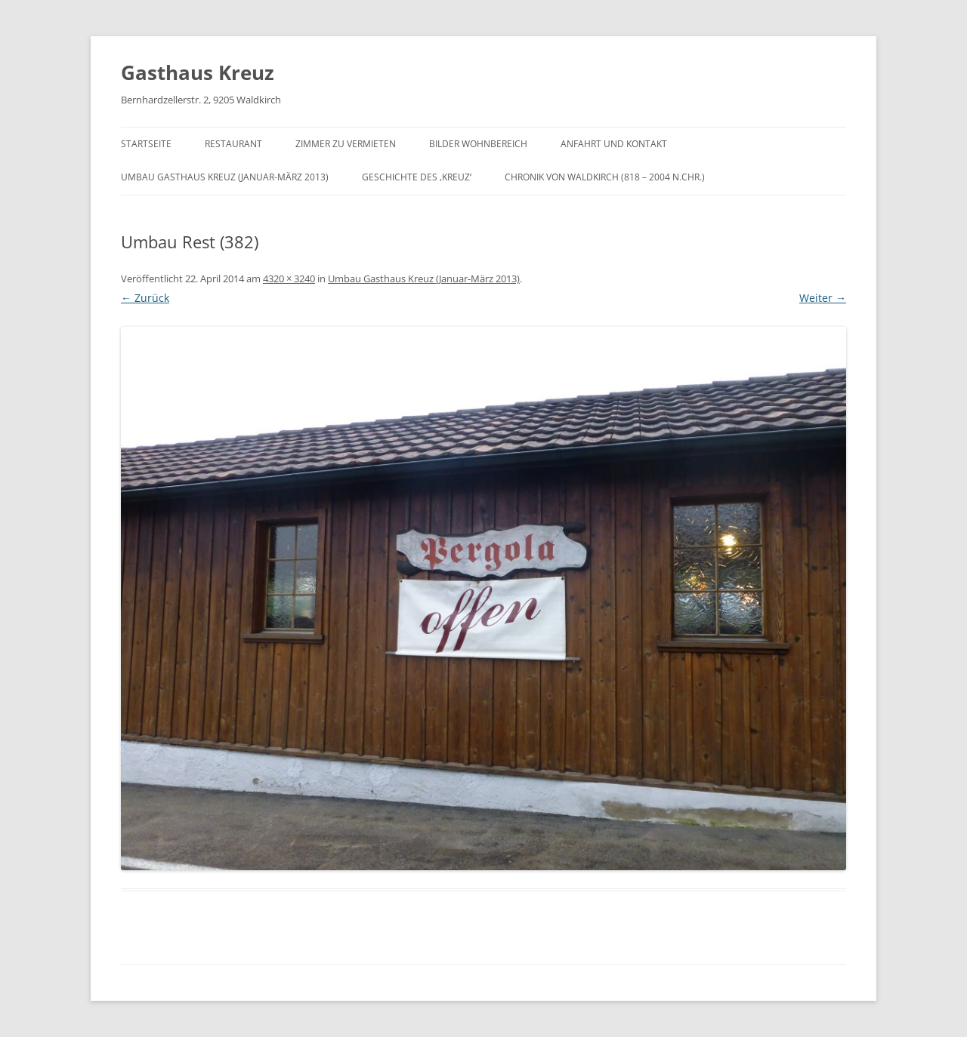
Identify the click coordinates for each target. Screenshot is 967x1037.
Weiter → (822, 298)
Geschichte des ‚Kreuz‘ (416, 177)
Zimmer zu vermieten (345, 143)
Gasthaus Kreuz (197, 72)
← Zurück (145, 298)
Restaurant (233, 143)
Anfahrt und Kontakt (614, 143)
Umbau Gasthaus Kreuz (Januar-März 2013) (225, 177)
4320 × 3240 (289, 278)
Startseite (146, 143)
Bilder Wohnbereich (478, 143)
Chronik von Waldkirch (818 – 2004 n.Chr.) (605, 177)
